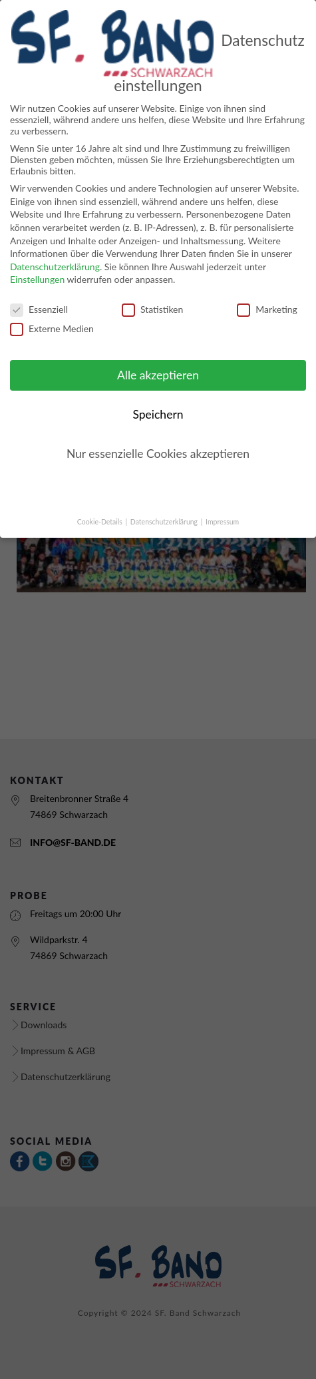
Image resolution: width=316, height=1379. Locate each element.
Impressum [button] (222, 506)
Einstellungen (37, 264)
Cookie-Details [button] (100, 506)
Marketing (267, 293)
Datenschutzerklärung (55, 250)
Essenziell (39, 293)
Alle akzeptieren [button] (158, 360)
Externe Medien (52, 313)
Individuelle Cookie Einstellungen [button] (158, 477)
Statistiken (152, 293)
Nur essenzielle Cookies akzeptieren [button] (158, 438)
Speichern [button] (157, 399)
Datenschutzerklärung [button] (165, 506)
